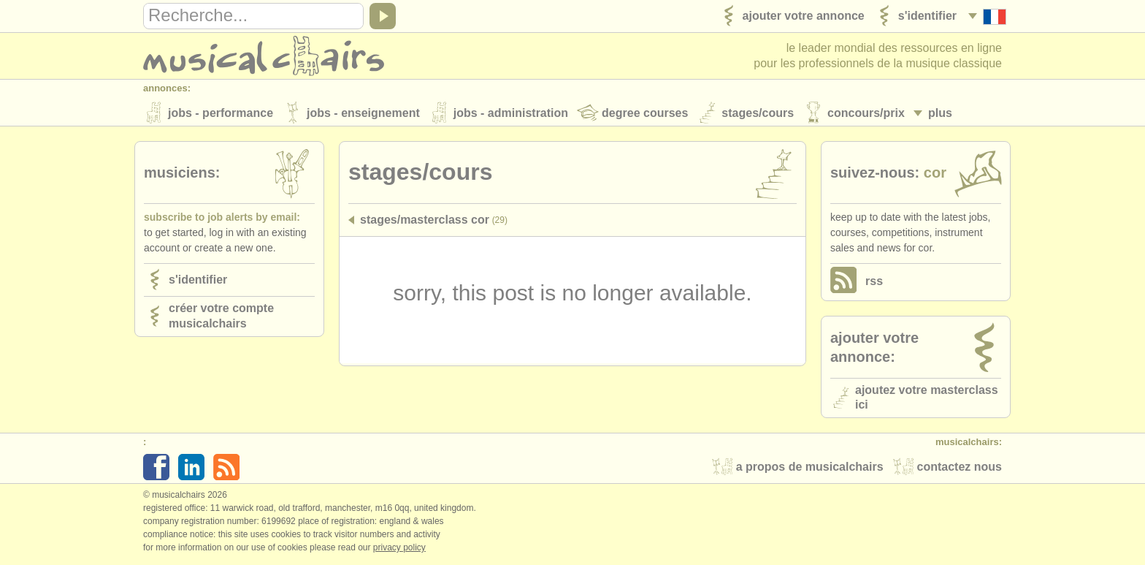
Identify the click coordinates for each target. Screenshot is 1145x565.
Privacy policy (399, 550)
